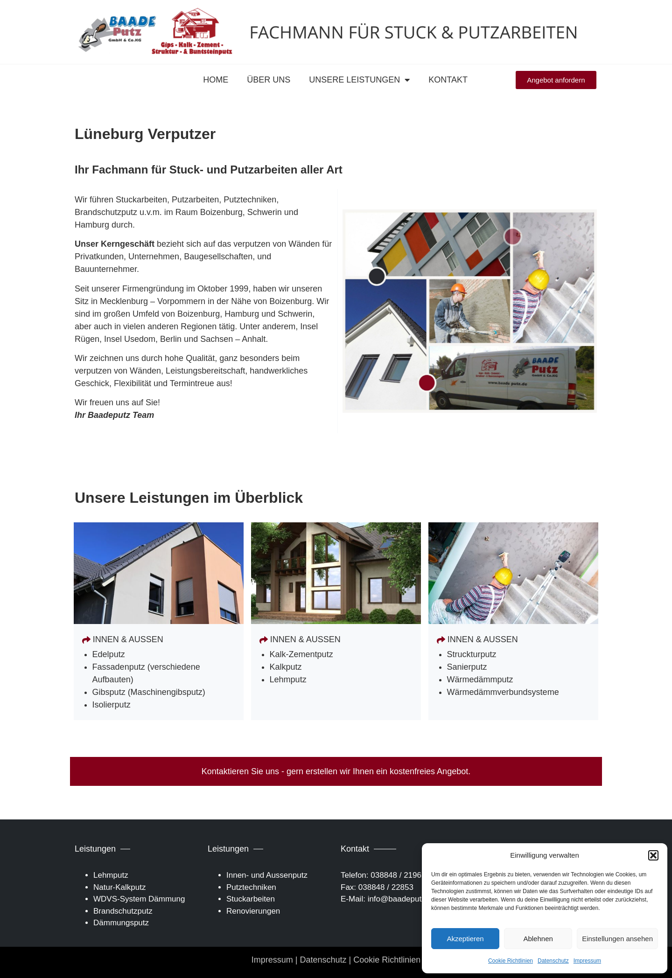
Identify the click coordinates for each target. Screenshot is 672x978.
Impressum (587, 960)
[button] (653, 855)
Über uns (268, 79)
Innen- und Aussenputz (267, 875)
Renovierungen (253, 911)
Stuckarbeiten (250, 899)
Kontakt (448, 79)
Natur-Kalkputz (119, 887)
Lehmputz (110, 875)
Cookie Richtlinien (510, 960)
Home (215, 79)
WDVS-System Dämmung (139, 899)
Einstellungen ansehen (617, 939)
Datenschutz (553, 960)
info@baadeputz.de (402, 899)
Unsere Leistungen (359, 80)
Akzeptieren (465, 939)
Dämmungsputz (121, 922)
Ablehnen (538, 939)
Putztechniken (251, 887)
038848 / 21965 (398, 875)
